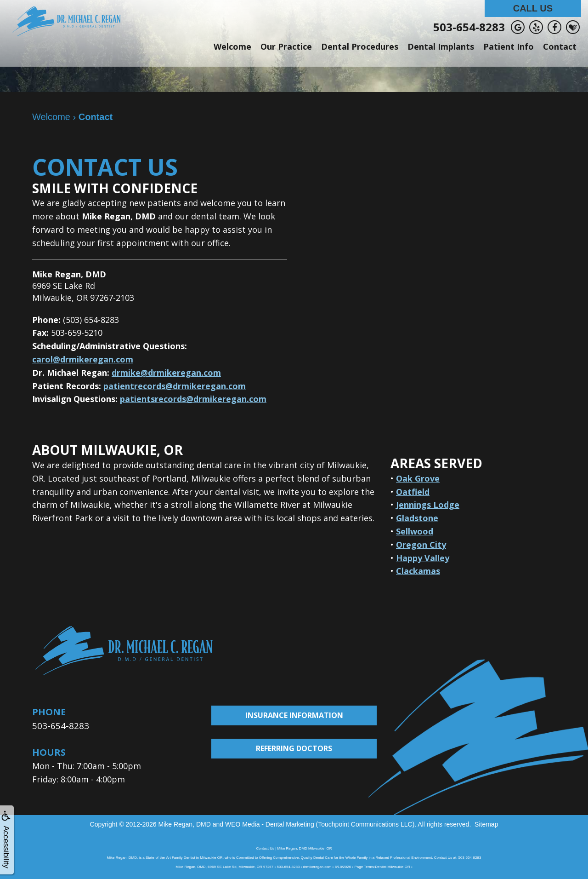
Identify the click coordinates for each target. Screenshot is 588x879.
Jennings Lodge (427, 504)
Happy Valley (422, 557)
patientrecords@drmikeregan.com (174, 385)
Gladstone (417, 517)
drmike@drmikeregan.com (166, 372)
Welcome (232, 46)
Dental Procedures (359, 46)
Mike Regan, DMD (184, 823)
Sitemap (486, 823)
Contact (560, 46)
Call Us (533, 8)
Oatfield (413, 491)
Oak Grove (418, 478)
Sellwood (414, 531)
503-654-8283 (469, 26)
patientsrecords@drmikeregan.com (193, 398)
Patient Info (508, 46)
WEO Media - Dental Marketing (269, 823)
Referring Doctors (294, 748)
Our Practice (286, 46)
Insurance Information (294, 715)
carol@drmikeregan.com (82, 359)
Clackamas (418, 570)
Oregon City (421, 544)
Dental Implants (440, 46)
